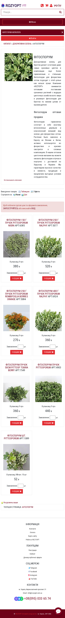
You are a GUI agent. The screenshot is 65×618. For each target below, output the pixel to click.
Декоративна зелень (22, 44)
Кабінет (32, 554)
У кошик (16, 278)
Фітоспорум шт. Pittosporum (15, 437)
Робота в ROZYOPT (32, 540)
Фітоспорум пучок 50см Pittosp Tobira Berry (16, 367)
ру (60, 5)
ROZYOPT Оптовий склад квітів (26, 614)
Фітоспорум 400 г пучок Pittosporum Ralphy (48, 293)
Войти (32, 38)
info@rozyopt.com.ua (35, 593)
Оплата (32, 532)
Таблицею (25, 191)
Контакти (32, 529)
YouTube (32, 579)
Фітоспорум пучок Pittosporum (47, 366)
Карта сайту (32, 536)
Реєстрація (33, 550)
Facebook (32, 572)
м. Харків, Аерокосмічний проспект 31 (32, 589)
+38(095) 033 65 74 (32, 598)
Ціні (25, 195)
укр (56, 5)
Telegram (32, 568)
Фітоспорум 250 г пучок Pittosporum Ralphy (48, 222)
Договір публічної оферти (32, 558)
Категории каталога (11, 32)
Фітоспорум (27, 507)
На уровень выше (11, 502)
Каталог (7, 44)
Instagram (32, 575)
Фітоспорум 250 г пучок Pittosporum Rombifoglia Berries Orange (16, 295)
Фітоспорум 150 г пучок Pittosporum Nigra (16, 222)
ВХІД (33, 208)
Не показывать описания (13, 180)
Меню (33, 21)
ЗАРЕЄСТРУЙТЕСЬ (10, 208)
